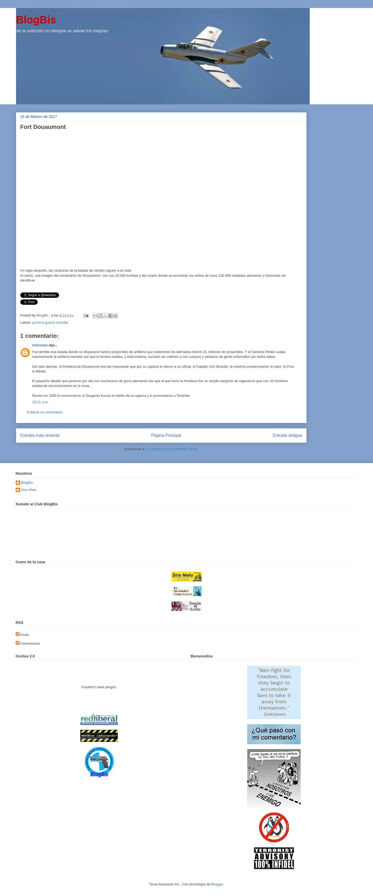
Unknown (40, 345)
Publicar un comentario (44, 412)
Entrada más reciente (40, 435)
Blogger (217, 884)
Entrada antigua (287, 435)
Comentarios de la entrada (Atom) (172, 449)
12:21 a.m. (40, 402)
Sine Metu (29, 490)
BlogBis (36, 20)
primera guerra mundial (50, 322)
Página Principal (166, 435)
